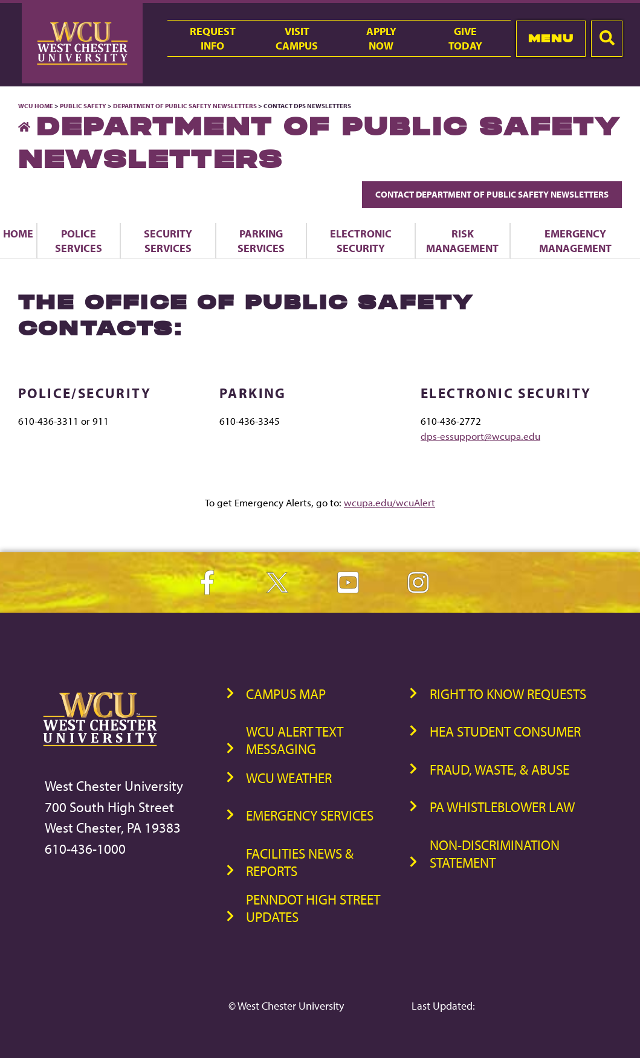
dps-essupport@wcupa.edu (480, 436)
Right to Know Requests (508, 694)
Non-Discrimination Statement (495, 853)
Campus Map (286, 694)
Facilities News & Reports (300, 862)
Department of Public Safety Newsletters (185, 106)
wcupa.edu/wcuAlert (389, 502)
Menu (551, 38)
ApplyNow (381, 38)
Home (18, 233)
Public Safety (83, 106)
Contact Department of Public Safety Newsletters (492, 194)
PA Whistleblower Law (502, 807)
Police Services (78, 240)
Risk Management (462, 240)
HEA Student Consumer (505, 731)
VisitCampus (297, 38)
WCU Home (35, 106)
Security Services (168, 240)
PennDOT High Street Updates (313, 908)
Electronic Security (361, 240)
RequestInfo (213, 38)
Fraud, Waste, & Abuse (499, 769)
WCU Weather (289, 778)
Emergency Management (575, 240)
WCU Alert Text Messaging (294, 740)
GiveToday (465, 38)
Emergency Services (309, 815)
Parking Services (261, 240)
